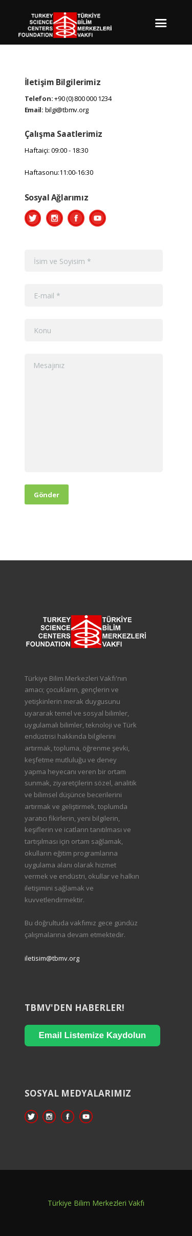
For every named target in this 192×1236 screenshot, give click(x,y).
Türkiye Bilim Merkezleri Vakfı (96, 1203)
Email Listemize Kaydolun (92, 1035)
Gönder (46, 494)
